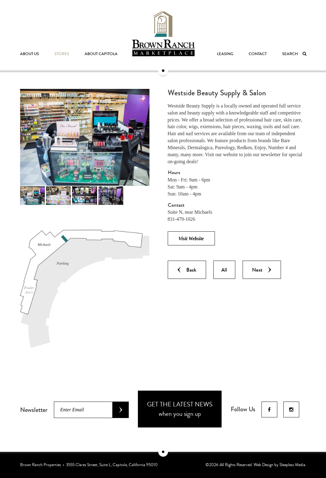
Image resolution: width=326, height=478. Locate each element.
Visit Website (191, 238)
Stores (61, 54)
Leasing (225, 54)
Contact (258, 54)
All (224, 270)
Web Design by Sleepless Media (279, 465)
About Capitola (101, 54)
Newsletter (33, 409)
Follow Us (243, 409)
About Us (29, 54)
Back (186, 270)
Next (261, 270)
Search (294, 54)
